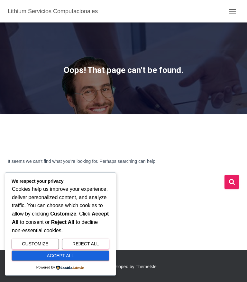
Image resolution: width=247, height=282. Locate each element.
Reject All (85, 243)
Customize (35, 243)
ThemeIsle (146, 266)
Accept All (60, 255)
